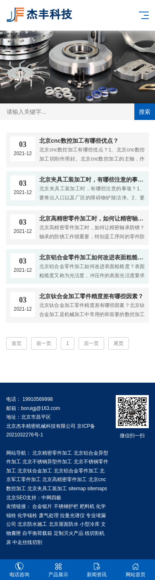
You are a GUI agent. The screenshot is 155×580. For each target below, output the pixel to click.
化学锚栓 (27, 515)
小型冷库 (90, 524)
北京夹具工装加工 (47, 488)
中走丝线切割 (27, 542)
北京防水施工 (32, 524)
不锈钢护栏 (66, 506)
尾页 (119, 343)
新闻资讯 (97, 570)
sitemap (77, 488)
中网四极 (51, 498)
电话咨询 (19, 570)
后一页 (91, 343)
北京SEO (16, 498)
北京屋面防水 (64, 524)
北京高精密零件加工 (64, 479)
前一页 (43, 343)
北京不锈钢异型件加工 (47, 462)
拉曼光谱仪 (72, 515)
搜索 (144, 111)
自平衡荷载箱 (37, 533)
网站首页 (135, 570)
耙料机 (87, 506)
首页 (16, 343)
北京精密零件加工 (52, 453)
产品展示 (58, 570)
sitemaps (97, 488)
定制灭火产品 (68, 533)
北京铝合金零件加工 (76, 471)
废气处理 (49, 515)
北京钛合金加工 (34, 471)
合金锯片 (42, 506)
